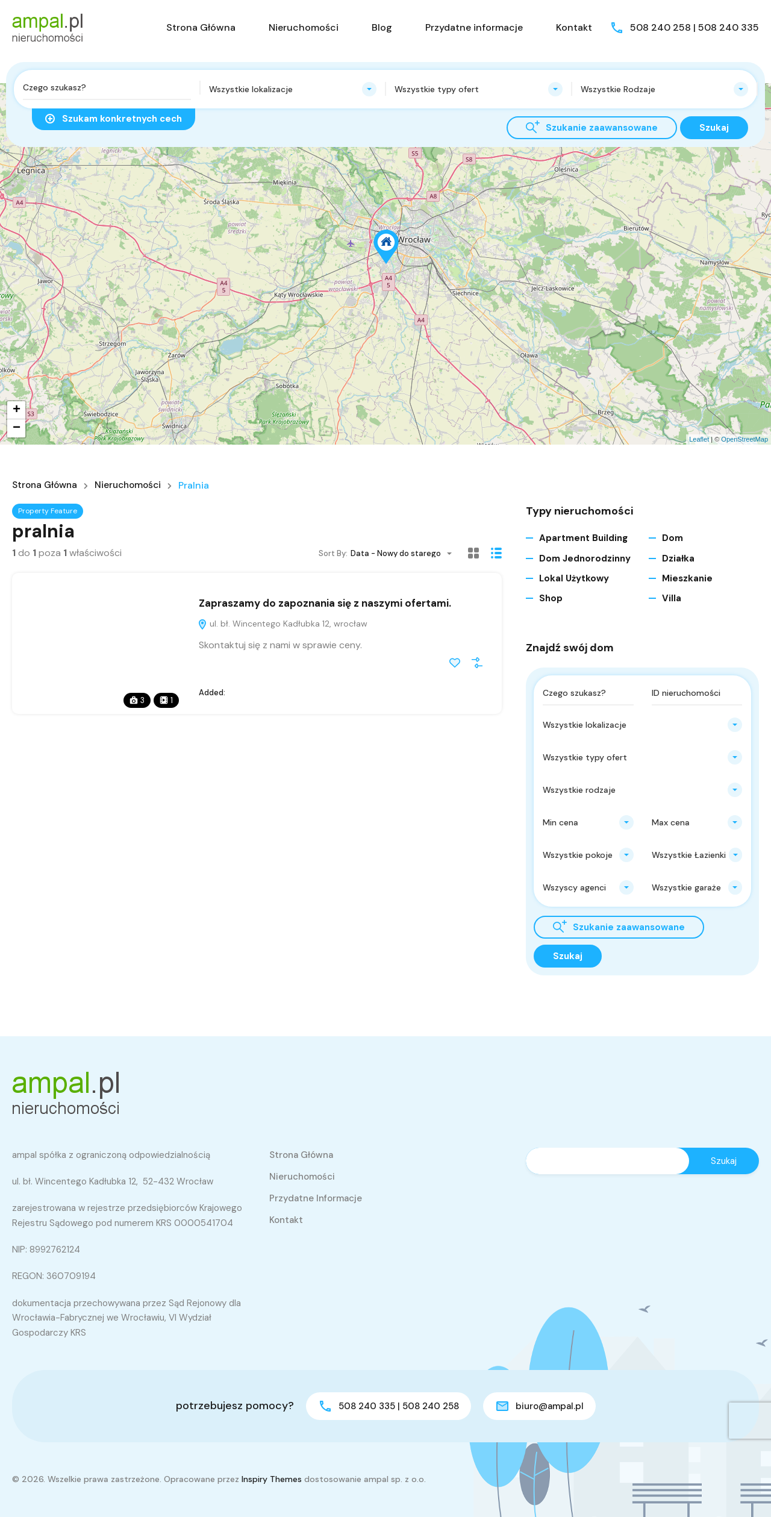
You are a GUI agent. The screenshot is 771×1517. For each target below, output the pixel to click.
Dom (672, 538)
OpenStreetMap (744, 439)
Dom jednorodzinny (585, 558)
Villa (671, 598)
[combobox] (293, 89)
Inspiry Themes (272, 1479)
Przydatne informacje (474, 27)
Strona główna (46, 485)
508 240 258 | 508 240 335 (694, 27)
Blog (382, 27)
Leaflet (699, 439)
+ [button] (16, 410)
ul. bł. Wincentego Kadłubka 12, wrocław (282, 623)
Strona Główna (201, 27)
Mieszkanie (687, 578)
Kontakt (574, 27)
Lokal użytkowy (574, 578)
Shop (551, 598)
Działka (678, 558)
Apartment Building (583, 538)
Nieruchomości (304, 27)
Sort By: (333, 553)
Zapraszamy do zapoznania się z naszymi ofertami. (325, 603)
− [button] (16, 428)
